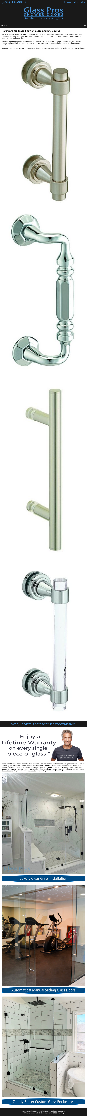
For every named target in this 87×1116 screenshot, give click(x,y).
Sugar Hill (32, 771)
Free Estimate (74, 2)
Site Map (61, 1113)
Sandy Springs (7, 771)
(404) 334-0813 (14, 2)
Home (4, 25)
